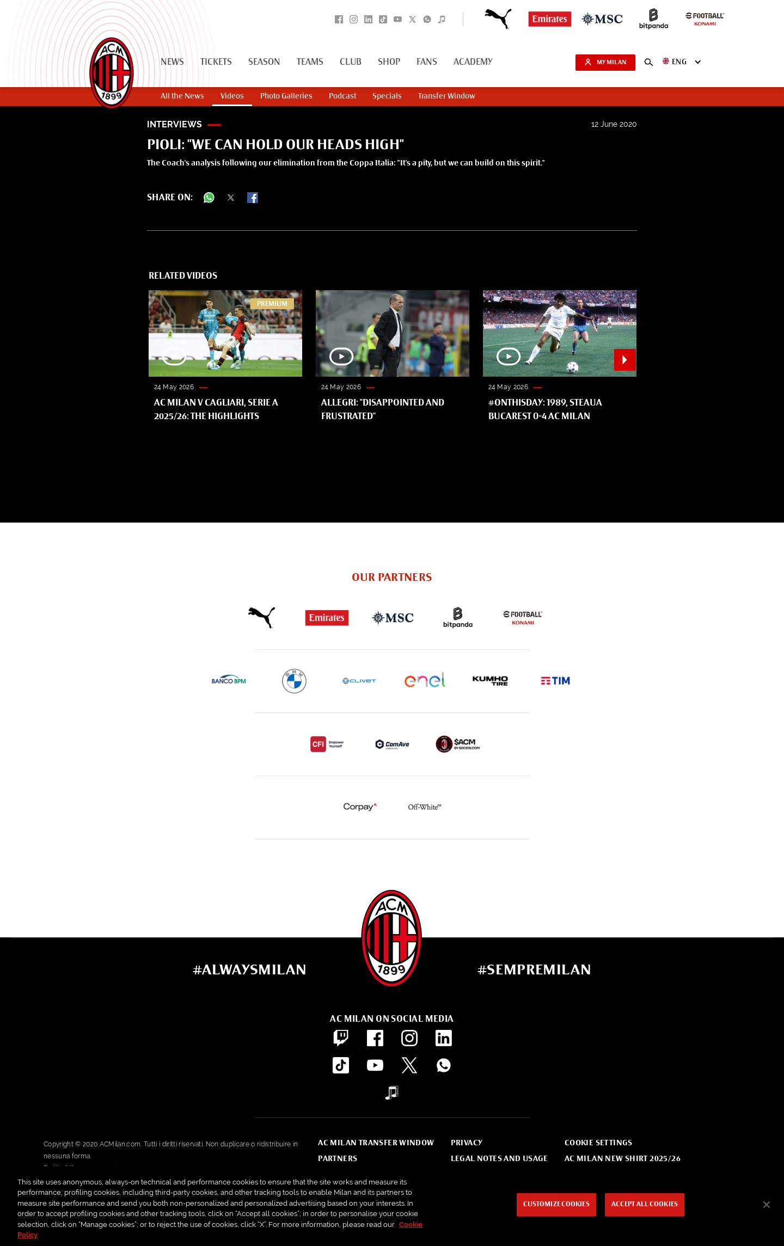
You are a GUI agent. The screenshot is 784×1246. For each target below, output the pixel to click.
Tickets (216, 62)
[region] (392, 1206)
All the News (182, 96)
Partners (337, 1159)
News (172, 62)
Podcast (342, 96)
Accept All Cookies (644, 1204)
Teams (310, 62)
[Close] (767, 1205)
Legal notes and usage (499, 1159)
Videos (232, 96)
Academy (473, 62)
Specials (387, 96)
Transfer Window (446, 96)
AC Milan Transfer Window (376, 1143)
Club (351, 62)
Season (264, 62)
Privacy (467, 1143)
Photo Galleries (286, 96)
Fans (426, 62)
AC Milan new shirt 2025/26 (623, 1159)
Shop (389, 62)
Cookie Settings (599, 1143)
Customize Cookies (556, 1204)
